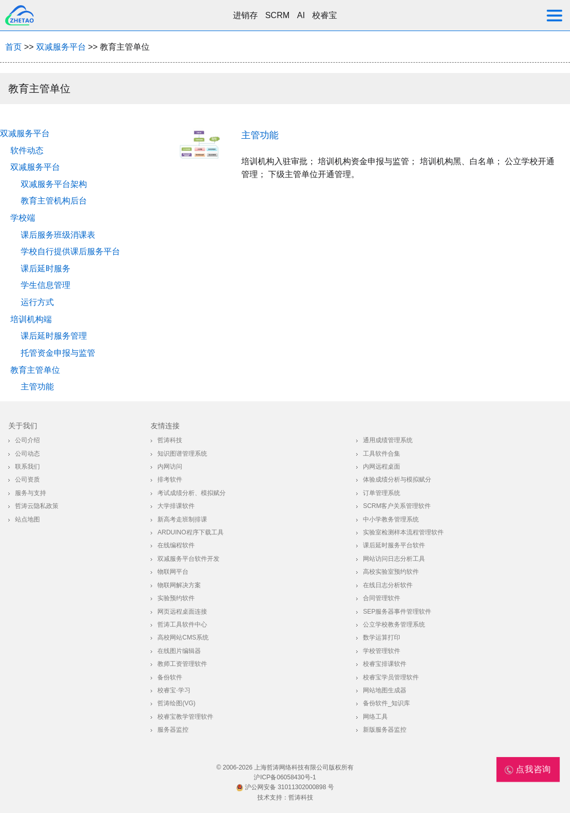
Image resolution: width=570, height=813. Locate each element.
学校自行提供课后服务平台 (70, 251)
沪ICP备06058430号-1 (285, 777)
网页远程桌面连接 (182, 611)
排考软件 (169, 479)
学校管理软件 (381, 651)
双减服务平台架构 (54, 184)
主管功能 (37, 386)
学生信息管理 (45, 285)
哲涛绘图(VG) (176, 703)
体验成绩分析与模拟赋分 (397, 479)
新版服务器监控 (384, 729)
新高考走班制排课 (182, 519)
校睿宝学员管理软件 (391, 677)
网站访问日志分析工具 (394, 558)
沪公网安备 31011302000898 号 (285, 787)
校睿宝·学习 (173, 690)
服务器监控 (172, 729)
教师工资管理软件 (182, 663)
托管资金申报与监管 (58, 353)
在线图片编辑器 (179, 651)
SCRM (277, 15)
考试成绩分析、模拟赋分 (191, 493)
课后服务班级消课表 (58, 234)
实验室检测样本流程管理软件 (403, 532)
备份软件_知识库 (386, 703)
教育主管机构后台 (54, 200)
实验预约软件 (176, 598)
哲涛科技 (169, 440)
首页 (13, 46)
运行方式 (37, 302)
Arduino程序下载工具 (190, 532)
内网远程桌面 (381, 466)
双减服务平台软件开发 (188, 558)
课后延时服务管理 (54, 335)
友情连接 (165, 426)
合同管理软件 (381, 598)
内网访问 (169, 466)
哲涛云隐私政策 (37, 506)
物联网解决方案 (179, 585)
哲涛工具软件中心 (182, 624)
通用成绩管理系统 (388, 440)
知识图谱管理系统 (182, 453)
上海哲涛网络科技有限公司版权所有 (304, 767)
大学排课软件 (176, 506)
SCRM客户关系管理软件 (397, 506)
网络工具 (375, 716)
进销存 (245, 15)
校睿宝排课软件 (384, 663)
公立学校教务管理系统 (394, 624)
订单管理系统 (381, 493)
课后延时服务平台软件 (394, 545)
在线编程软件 (176, 545)
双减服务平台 (61, 46)
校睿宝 (324, 15)
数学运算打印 (381, 637)
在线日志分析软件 (388, 585)
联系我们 (27, 466)
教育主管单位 (35, 370)
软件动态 (26, 150)
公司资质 (27, 479)
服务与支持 (30, 493)
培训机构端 (31, 319)
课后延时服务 (45, 268)
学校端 (22, 217)
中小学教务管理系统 (391, 519)
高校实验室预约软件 (391, 571)
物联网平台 (172, 571)
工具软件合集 (381, 453)
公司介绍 (27, 440)
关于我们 (22, 426)
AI (301, 15)
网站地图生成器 (384, 690)
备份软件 (169, 677)
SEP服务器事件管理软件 (397, 611)
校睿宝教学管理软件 (185, 716)
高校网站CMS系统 (183, 637)
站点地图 (27, 519)
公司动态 (27, 453)
